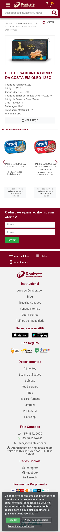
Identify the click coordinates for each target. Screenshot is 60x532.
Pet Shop (30, 417)
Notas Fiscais (18, 262)
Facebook (30, 472)
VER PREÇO (30, 120)
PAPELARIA (30, 410)
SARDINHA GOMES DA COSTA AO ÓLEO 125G (15, 165)
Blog (30, 296)
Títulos (41, 256)
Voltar (49, 22)
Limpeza (30, 404)
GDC (19, 113)
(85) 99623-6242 (30, 438)
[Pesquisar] (54, 12)
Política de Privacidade (30, 320)
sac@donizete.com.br (30, 443)
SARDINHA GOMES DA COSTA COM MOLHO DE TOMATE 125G (45, 167)
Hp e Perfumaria (30, 398)
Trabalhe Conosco (30, 302)
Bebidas (30, 380)
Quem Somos (30, 314)
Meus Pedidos (19, 256)
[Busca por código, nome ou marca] (26, 12)
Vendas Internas (30, 308)
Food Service (30, 386)
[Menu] (8, 5)
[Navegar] (3, 162)
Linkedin (30, 477)
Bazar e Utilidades (30, 374)
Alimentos (30, 368)
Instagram (30, 468)
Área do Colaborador (30, 290)
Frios (30, 392)
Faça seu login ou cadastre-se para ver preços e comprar (15, 192)
